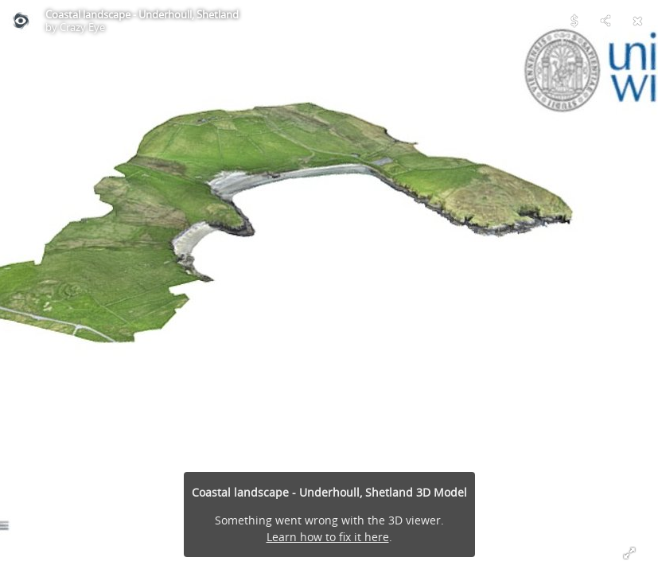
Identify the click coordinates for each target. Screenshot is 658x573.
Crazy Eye (82, 27)
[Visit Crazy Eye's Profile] (20, 20)
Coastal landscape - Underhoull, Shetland (142, 14)
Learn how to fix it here (328, 536)
